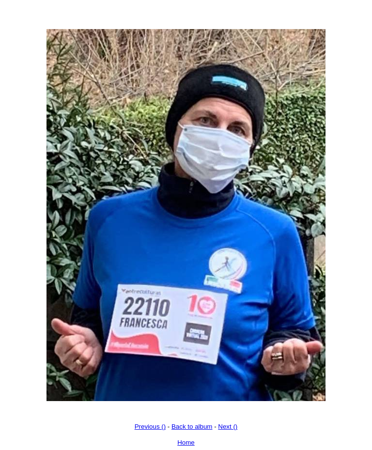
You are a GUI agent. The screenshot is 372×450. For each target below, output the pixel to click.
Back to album (191, 426)
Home (186, 442)
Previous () (150, 426)
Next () (227, 426)
